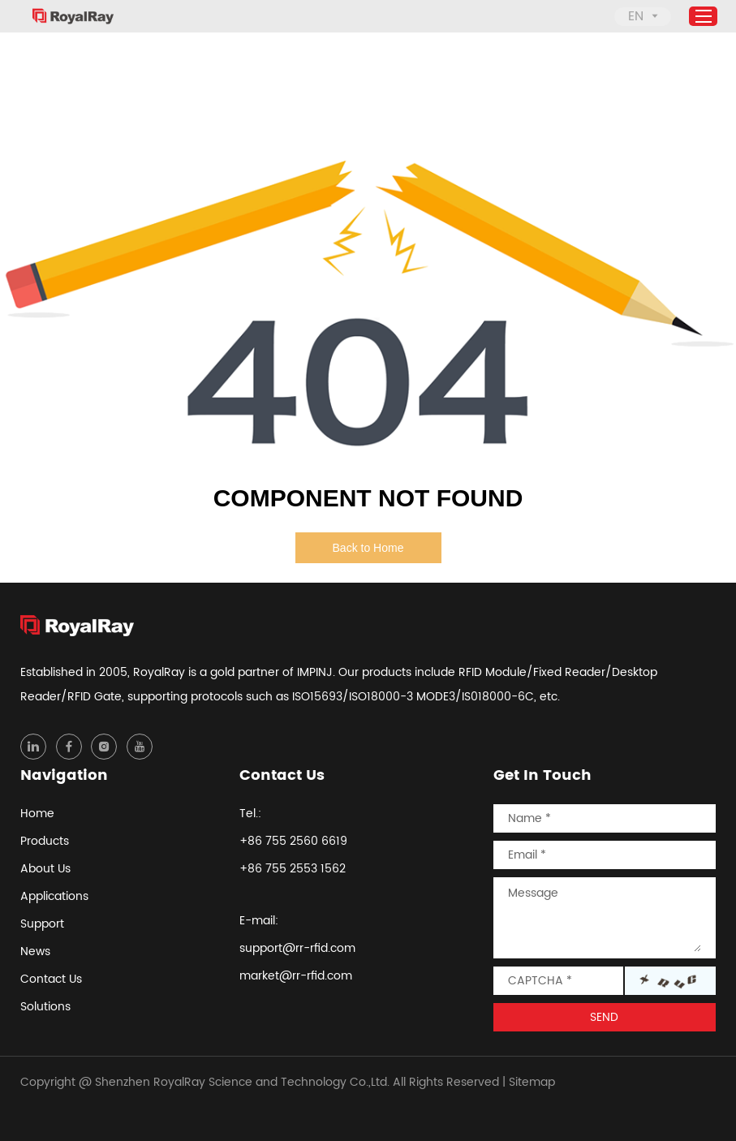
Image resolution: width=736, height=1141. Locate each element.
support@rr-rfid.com (297, 948)
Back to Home (368, 547)
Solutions (45, 1006)
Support (42, 924)
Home (37, 813)
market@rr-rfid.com (295, 976)
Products (44, 841)
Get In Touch (542, 775)
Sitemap (532, 1082)
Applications (54, 896)
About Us (45, 868)
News (35, 951)
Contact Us (51, 979)
